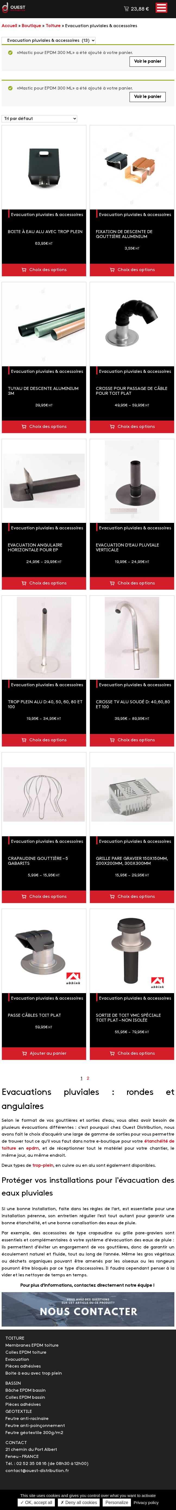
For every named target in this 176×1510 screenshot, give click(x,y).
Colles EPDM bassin (25, 1397)
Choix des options (48, 270)
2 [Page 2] (88, 1078)
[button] (161, 8)
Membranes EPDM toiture (32, 1345)
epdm (32, 1148)
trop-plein (42, 1166)
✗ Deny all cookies (79, 1502)
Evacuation (17, 1360)
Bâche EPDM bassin (25, 1390)
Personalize (116, 1502)
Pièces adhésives (23, 1366)
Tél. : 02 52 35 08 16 (25, 1464)
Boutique (31, 26)
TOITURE (14, 1338)
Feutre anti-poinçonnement (35, 1426)
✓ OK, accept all (36, 1502)
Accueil (9, 26)
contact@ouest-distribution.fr (37, 1471)
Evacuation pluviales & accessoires (47, 215)
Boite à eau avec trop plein (33, 1373)
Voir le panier (147, 61)
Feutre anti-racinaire (27, 1419)
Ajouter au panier (48, 1053)
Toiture (53, 26)
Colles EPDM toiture (25, 1352)
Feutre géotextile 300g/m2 (34, 1433)
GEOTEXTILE (18, 1412)
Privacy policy (146, 1502)
